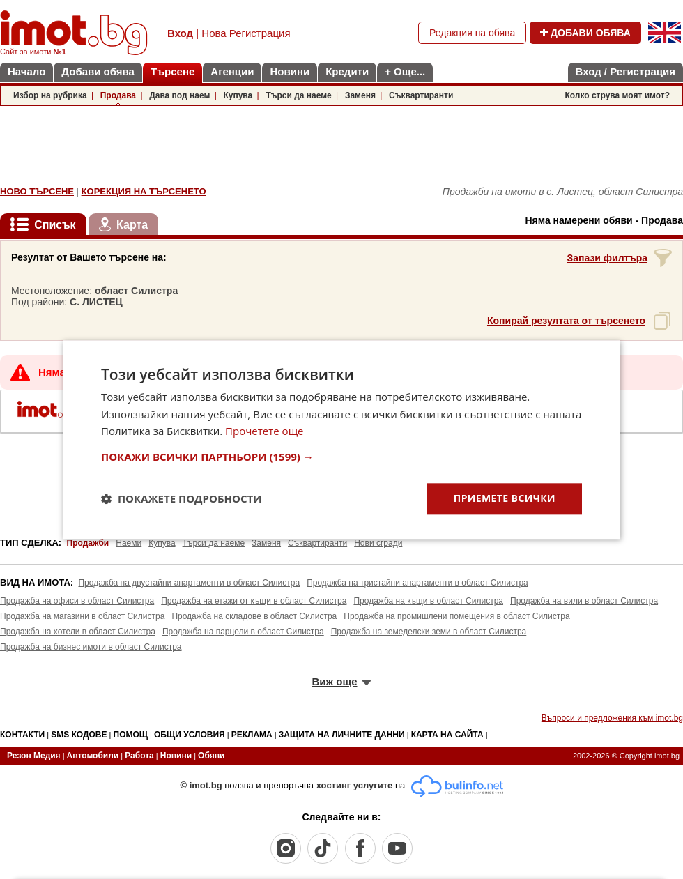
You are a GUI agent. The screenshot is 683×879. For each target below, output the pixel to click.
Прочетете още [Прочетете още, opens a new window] (264, 431)
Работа (139, 755)
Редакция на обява (472, 32)
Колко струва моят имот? (617, 95)
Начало (26, 71)
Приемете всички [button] (504, 498)
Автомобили (93, 755)
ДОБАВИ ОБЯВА (585, 32)
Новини (289, 71)
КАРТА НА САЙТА (447, 735)
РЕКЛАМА (252, 735)
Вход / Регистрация (625, 71)
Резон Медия (34, 755)
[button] (341, 456)
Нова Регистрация (245, 33)
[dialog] (341, 439)
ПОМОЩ (131, 735)
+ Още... (405, 71)
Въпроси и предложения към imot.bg (612, 718)
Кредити (347, 71)
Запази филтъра (607, 257)
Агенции (232, 71)
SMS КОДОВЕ (79, 735)
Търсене (172, 71)
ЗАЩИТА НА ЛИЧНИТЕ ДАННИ (342, 735)
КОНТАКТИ (22, 735)
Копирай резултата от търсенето (566, 320)
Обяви (211, 755)
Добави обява (98, 71)
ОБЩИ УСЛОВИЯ (189, 735)
